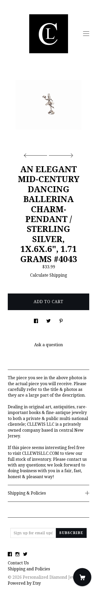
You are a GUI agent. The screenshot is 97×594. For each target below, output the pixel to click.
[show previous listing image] (37, 154)
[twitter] (25, 554)
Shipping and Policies (29, 568)
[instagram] (17, 554)
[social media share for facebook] (36, 319)
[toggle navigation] (86, 33)
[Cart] (82, 577)
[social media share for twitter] (48, 319)
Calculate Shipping (48, 275)
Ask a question (48, 344)
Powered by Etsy (24, 583)
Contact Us (18, 562)
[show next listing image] (60, 154)
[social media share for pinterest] (61, 319)
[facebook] (10, 554)
